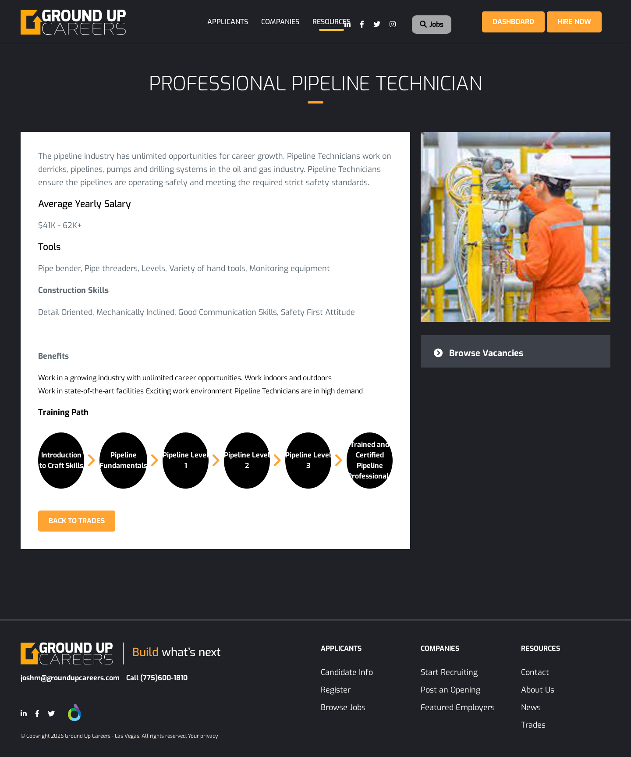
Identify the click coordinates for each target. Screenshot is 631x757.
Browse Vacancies (478, 353)
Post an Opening (450, 690)
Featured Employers (458, 707)
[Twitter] (377, 24)
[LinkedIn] (347, 24)
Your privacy (203, 735)
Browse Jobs (343, 707)
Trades (533, 725)
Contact (535, 672)
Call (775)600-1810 (157, 677)
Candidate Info (347, 672)
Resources (331, 21)
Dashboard (513, 21)
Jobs (431, 24)
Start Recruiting (449, 672)
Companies (280, 21)
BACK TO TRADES (77, 520)
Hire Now (574, 21)
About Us (537, 690)
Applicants (227, 21)
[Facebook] (362, 24)
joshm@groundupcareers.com (70, 677)
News (531, 707)
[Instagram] (393, 24)
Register (336, 690)
